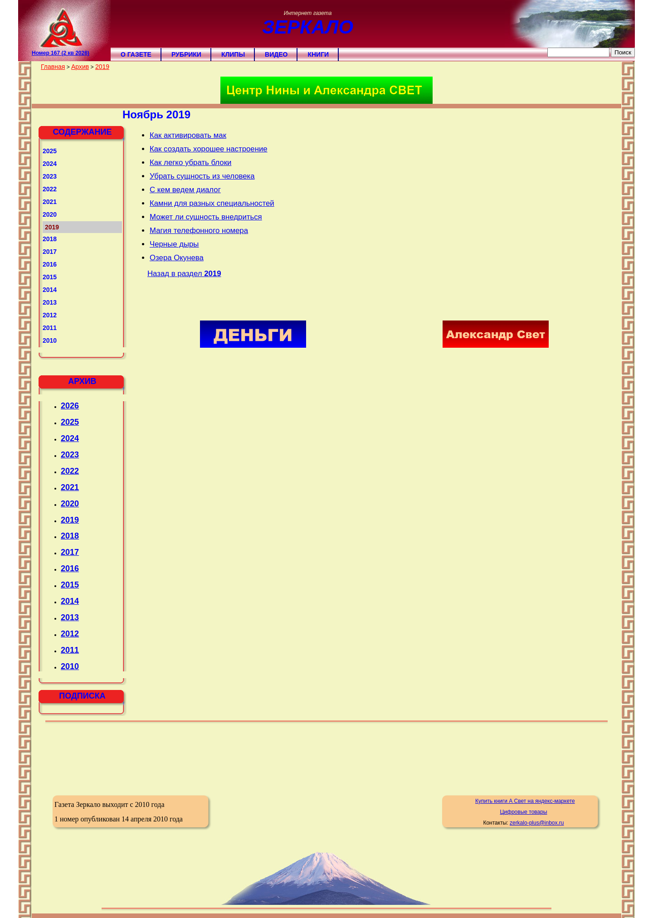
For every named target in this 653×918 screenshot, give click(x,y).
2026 (70, 405)
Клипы (233, 54)
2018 (50, 239)
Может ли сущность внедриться (206, 217)
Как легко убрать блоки (190, 162)
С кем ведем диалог (185, 189)
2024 (50, 163)
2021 (50, 201)
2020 (50, 214)
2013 (50, 302)
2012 (50, 315)
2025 (50, 151)
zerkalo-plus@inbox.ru (537, 823)
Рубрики (186, 54)
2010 (50, 340)
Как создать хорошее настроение (209, 149)
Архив (80, 66)
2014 (50, 289)
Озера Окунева (177, 257)
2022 (50, 189)
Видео (276, 54)
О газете (136, 54)
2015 (50, 277)
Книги (318, 54)
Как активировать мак (188, 135)
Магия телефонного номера (199, 230)
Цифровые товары (523, 812)
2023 (50, 176)
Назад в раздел (184, 273)
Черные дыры (174, 244)
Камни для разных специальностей (212, 203)
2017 (50, 251)
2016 (50, 264)
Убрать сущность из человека (202, 176)
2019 (102, 66)
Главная (53, 66)
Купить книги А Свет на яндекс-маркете (525, 801)
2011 (50, 327)
